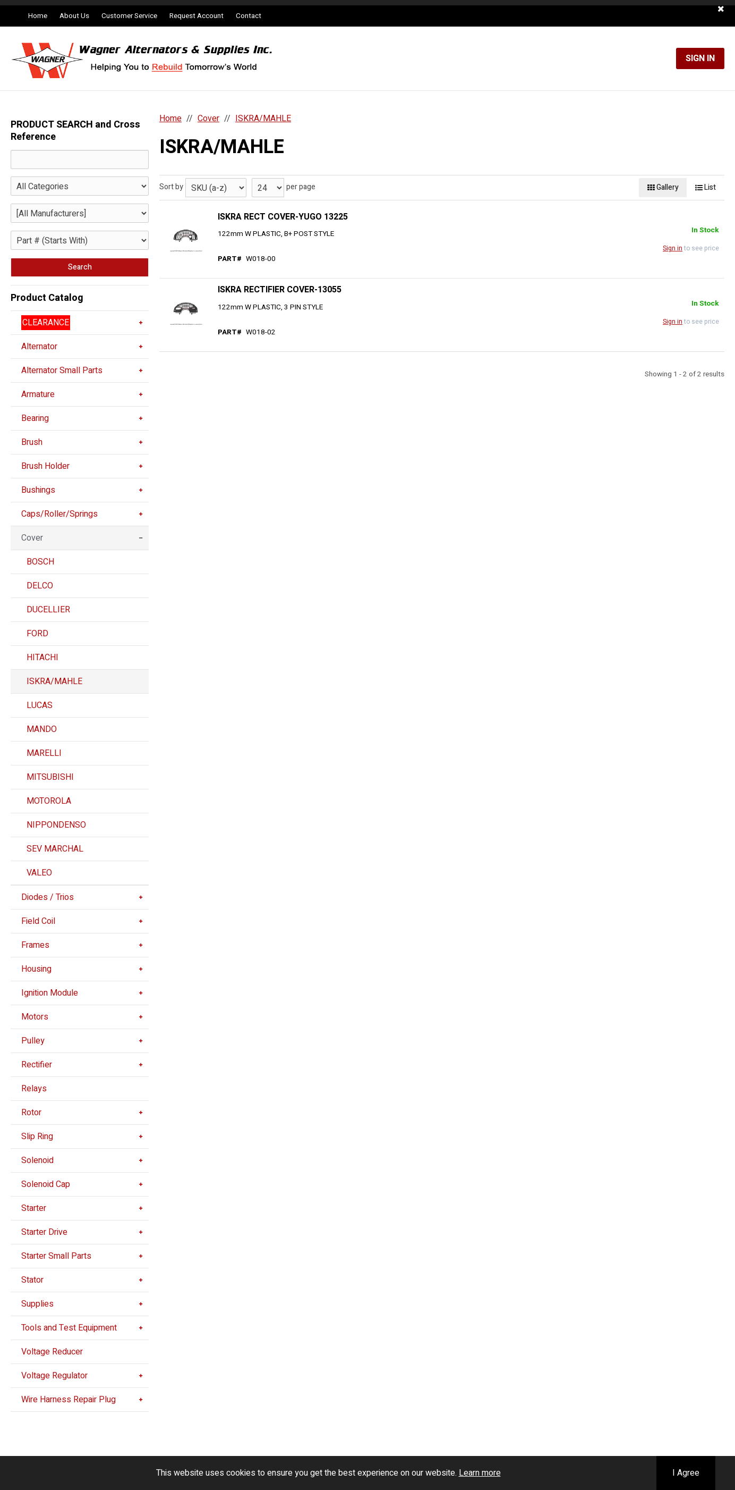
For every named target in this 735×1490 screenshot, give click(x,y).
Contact (248, 16)
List (705, 187)
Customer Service (129, 16)
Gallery (663, 187)
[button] (720, 9)
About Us (74, 16)
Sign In (700, 58)
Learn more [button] (480, 1473)
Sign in (672, 248)
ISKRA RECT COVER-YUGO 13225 (283, 217)
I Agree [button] (685, 1473)
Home (37, 16)
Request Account (196, 16)
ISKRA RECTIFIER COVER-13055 (279, 290)
